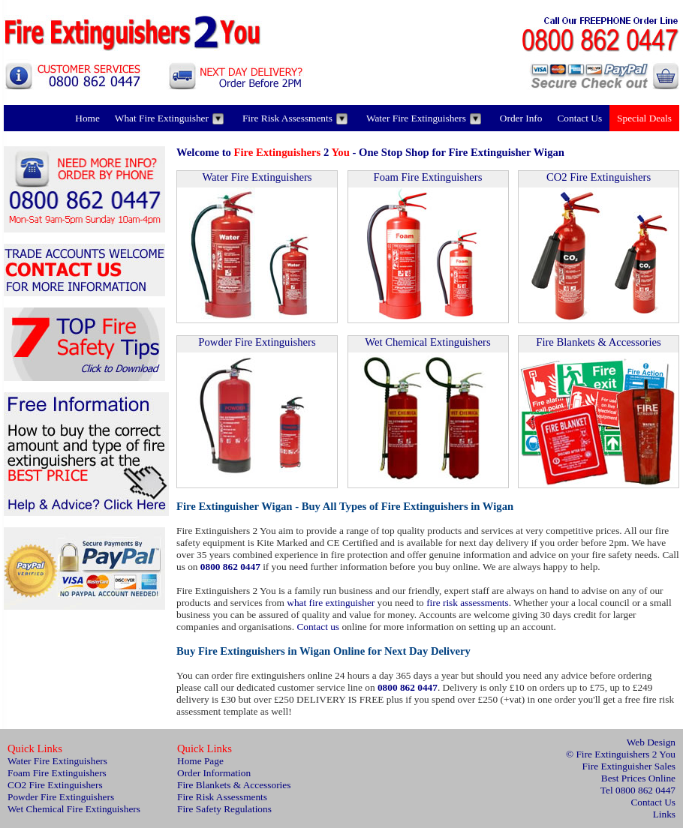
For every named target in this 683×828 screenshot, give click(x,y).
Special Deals (644, 118)
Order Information (214, 772)
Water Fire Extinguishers (423, 118)
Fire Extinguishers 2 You (625, 754)
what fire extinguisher (331, 602)
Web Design (651, 742)
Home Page (200, 760)
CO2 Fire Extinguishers (598, 177)
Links (664, 814)
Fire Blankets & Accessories (598, 342)
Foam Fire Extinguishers (428, 177)
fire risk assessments (467, 602)
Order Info (521, 118)
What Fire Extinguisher (169, 118)
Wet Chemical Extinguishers (427, 342)
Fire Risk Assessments (295, 118)
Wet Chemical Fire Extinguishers (74, 808)
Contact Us (579, 118)
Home (87, 118)
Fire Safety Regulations (224, 808)
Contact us (317, 626)
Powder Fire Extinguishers (256, 342)
